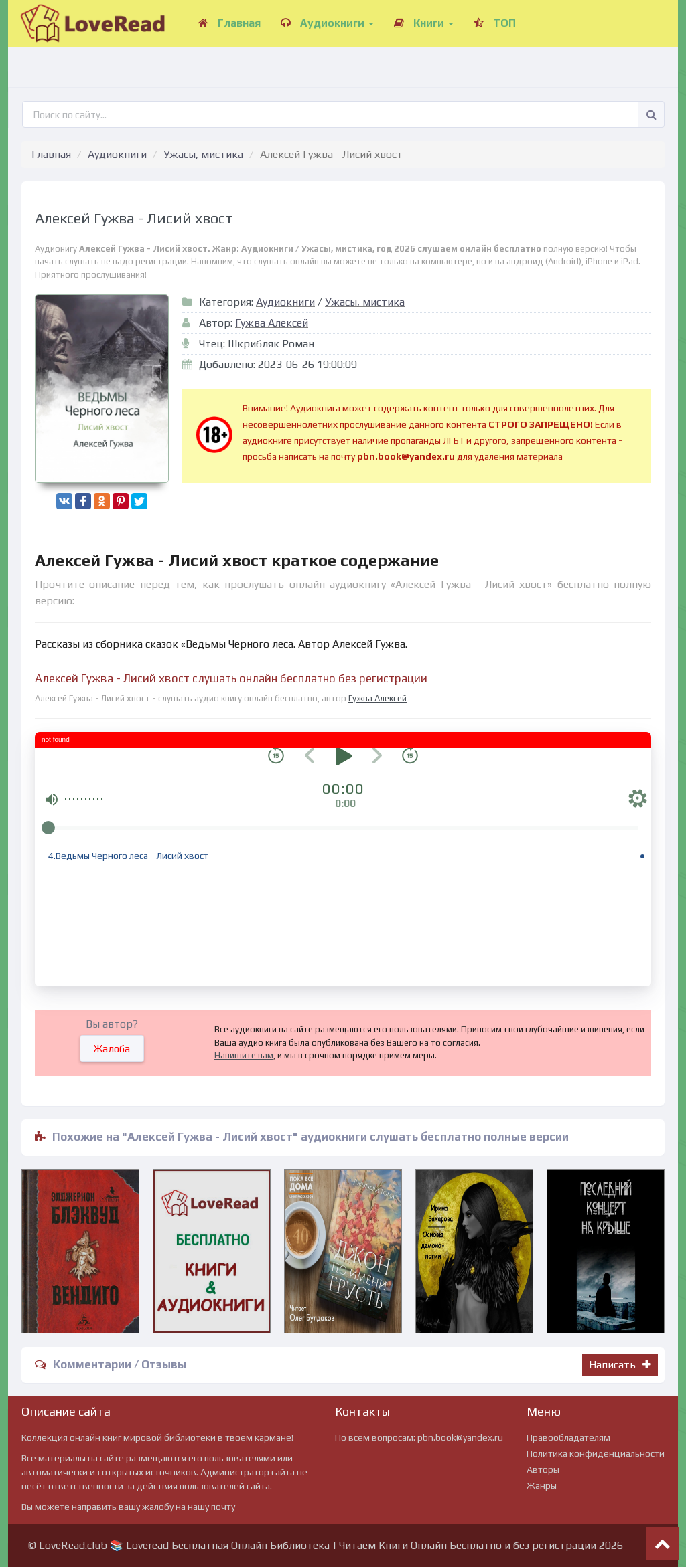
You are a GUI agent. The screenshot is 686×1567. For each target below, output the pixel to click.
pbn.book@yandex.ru (460, 1437)
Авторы (543, 1469)
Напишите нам (243, 1055)
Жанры (542, 1485)
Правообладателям (568, 1437)
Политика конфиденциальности (596, 1453)
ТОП (495, 23)
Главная (229, 23)
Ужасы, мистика (203, 154)
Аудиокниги (327, 23)
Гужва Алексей (271, 322)
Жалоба (112, 1048)
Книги (424, 23)
